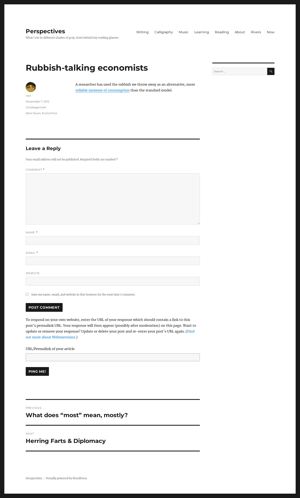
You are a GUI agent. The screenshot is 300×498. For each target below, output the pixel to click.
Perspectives (45, 31)
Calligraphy (163, 32)
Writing (142, 32)
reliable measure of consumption (102, 90)
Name (32, 232)
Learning (201, 32)
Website (33, 273)
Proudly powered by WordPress (66, 478)
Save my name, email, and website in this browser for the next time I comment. (83, 294)
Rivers (256, 32)
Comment (35, 169)
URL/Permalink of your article (50, 349)
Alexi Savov (33, 113)
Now (270, 32)
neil (28, 95)
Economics (49, 113)
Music (183, 32)
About (240, 32)
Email (32, 253)
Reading (222, 32)
